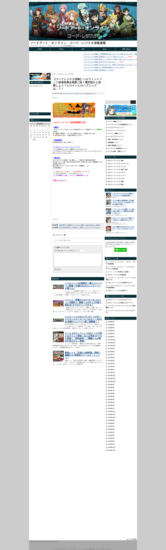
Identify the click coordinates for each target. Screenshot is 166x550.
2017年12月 (111, 339)
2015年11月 (111, 414)
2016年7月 (111, 390)
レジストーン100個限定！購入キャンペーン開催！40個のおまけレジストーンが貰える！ (83, 288)
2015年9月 (111, 420)
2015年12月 (111, 411)
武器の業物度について (115, 145)
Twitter (61, 49)
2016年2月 (111, 405)
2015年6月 (111, 429)
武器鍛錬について (113, 142)
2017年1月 (111, 372)
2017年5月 (111, 360)
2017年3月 (111, 366)
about (104, 49)
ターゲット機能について (115, 133)
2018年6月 (111, 322)
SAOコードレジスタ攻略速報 (117, 275)
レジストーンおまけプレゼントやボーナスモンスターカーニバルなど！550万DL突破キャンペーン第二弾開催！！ (83, 321)
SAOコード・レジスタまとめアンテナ (119, 300)
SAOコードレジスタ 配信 (116, 184)
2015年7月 (111, 426)
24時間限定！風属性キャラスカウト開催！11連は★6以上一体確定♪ (80, 225)
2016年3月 (111, 402)
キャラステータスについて (116, 127)
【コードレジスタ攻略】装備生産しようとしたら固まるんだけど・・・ (106, 56)
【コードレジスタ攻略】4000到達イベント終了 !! (99, 70)
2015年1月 (111, 444)
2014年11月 (111, 450)
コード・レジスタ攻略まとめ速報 (118, 272)
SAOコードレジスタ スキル (116, 172)
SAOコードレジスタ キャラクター (118, 163)
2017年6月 (111, 357)
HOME (40, 49)
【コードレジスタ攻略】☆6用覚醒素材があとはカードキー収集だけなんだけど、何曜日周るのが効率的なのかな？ (119, 54)
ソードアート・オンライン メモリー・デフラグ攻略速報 (120, 263)
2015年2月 (111, 441)
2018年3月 (111, 330)
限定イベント (92, 93)
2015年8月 (111, 423)
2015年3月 (111, 438)
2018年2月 (111, 333)
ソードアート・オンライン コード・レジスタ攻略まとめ (121, 278)
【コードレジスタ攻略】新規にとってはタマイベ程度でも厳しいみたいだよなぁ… (109, 59)
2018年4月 (111, 327)
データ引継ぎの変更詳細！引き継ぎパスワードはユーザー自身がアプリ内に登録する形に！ (123, 202)
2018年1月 (111, 337)
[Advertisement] (77, 200)
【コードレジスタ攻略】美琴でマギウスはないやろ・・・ (102, 62)
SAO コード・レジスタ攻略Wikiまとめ (120, 282)
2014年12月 (111, 447)
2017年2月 (111, 369)
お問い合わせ (126, 49)
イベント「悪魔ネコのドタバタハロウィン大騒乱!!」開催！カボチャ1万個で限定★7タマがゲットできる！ (83, 305)
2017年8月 (111, 351)
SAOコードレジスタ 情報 (82, 93)
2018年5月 (111, 325)
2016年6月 (111, 393)
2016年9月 (111, 384)
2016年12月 (111, 375)
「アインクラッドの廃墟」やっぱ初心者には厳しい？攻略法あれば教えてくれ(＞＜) (123, 211)
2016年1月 (111, 408)
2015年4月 (111, 435)
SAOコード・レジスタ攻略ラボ (117, 290)
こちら (60, 180)
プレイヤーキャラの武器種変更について (120, 124)
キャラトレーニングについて (117, 130)
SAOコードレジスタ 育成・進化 (118, 169)
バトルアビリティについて (116, 136)
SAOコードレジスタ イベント (67, 93)
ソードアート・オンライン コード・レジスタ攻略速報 (68, 43)
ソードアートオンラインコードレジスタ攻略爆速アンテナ (120, 306)
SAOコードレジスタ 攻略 (116, 160)
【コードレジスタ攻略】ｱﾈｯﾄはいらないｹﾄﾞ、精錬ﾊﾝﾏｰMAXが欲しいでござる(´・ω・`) (111, 65)
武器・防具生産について (115, 139)
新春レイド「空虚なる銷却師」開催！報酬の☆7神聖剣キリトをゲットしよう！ (83, 357)
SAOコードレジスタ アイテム (117, 166)
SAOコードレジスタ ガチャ (116, 178)
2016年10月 (111, 381)
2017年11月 (111, 342)
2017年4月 (111, 363)
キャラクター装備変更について (117, 148)
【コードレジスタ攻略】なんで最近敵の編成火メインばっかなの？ (104, 67)
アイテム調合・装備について (117, 151)
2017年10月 (111, 345)
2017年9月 (111, 348)
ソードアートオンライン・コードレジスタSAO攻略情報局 (120, 286)
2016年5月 (111, 396)
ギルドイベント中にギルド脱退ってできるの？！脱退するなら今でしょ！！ (123, 220)
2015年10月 (111, 417)
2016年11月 (111, 378)
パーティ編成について (115, 121)
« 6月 (34, 139)
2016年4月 (111, 399)
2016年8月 (111, 387)
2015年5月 (111, 432)
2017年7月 (111, 354)
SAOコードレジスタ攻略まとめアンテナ (120, 303)
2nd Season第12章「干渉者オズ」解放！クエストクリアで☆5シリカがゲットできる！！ (86, 227)
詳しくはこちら (110, 246)
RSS (83, 49)
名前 (55, 250)
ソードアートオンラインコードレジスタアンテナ (120, 311)
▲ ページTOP (131, 539)
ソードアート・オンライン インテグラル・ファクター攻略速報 (120, 268)
